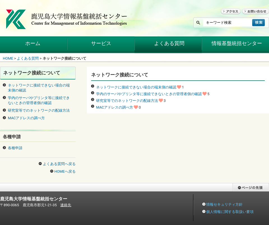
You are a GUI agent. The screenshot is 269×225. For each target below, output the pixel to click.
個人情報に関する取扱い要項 (230, 212)
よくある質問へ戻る (59, 164)
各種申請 (15, 148)
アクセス (228, 17)
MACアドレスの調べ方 (114, 107)
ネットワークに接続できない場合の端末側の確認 (136, 87)
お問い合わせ (253, 17)
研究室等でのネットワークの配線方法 (127, 101)
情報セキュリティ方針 (224, 204)
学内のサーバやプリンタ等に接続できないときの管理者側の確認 (149, 94)
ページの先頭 (243, 194)
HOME (8, 58)
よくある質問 (28, 58)
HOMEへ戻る (65, 171)
